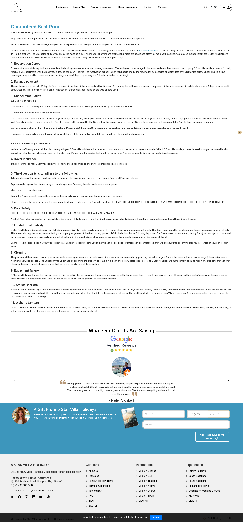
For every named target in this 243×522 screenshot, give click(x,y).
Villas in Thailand (148, 480)
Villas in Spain (146, 495)
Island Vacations (198, 480)
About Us (94, 470)
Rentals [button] (148, 7)
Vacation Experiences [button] (101, 7)
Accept (155, 517)
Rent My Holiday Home (101, 480)
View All (143, 500)
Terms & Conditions (99, 485)
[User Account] (225, 7)
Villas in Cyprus (147, 490)
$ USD (213, 7)
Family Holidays (197, 470)
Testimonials (96, 490)
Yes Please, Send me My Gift (212, 436)
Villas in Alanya (147, 485)
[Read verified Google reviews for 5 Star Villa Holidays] (121, 343)
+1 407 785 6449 (24, 485)
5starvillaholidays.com (150, 50)
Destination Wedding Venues (204, 490)
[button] (228, 379)
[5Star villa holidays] (17, 7)
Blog (91, 500)
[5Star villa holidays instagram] (26, 497)
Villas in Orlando (147, 470)
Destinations (62, 7)
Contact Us (42, 490)
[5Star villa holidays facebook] (19, 497)
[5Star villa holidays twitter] (12, 497)
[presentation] (166, 438)
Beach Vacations (198, 475)
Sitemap (93, 505)
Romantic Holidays (199, 485)
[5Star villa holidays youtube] (40, 497)
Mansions (194, 495)
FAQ (91, 495)
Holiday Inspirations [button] (127, 7)
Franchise (94, 475)
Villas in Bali (145, 475)
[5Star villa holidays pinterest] (48, 497)
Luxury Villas (79, 7)
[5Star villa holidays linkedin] (33, 497)
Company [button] (163, 7)
